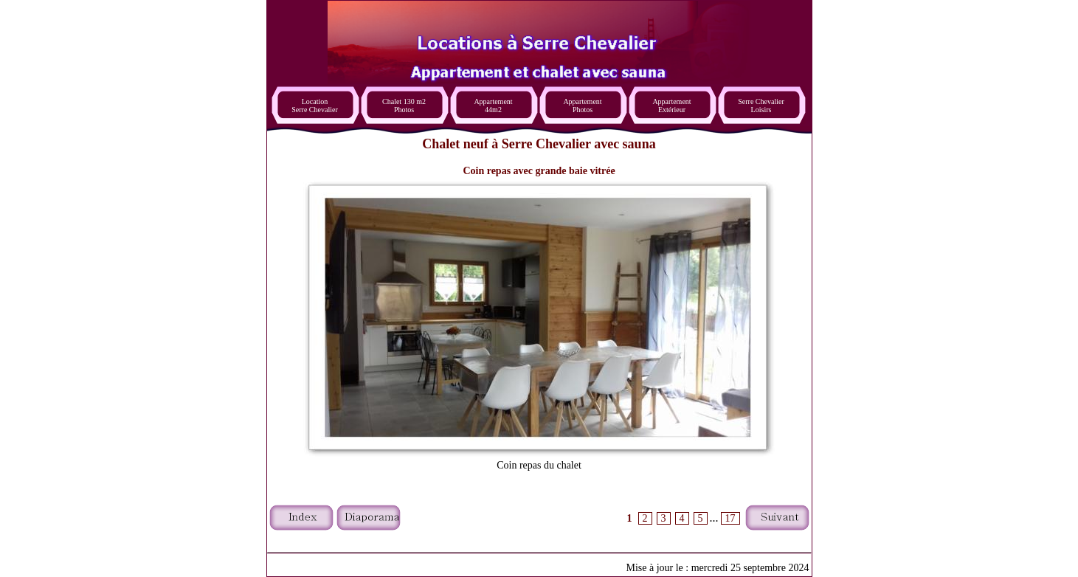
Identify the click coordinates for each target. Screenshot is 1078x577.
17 (730, 518)
